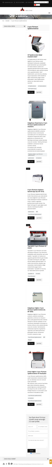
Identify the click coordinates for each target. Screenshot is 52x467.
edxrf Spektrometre (32, 88)
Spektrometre (31, 211)
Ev (3, 21)
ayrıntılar (39, 92)
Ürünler (7, 21)
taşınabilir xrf (31, 273)
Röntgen (30, 339)
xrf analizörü (38, 158)
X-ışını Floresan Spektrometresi (34, 214)
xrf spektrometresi (32, 86)
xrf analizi (38, 273)
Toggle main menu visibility (49, 12)
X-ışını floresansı (31, 276)
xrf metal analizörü (42, 86)
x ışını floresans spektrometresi (34, 395)
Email (31, 92)
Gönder (31, 450)
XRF (37, 211)
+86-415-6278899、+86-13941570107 (25, 2)
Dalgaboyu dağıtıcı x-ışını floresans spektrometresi (35, 154)
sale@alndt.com (9, 2)
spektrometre (31, 158)
